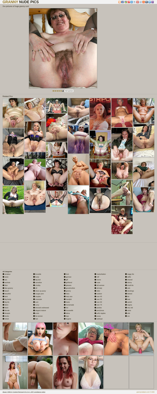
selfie (128, 277)
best (5, 296)
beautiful (7, 294)
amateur (7, 274)
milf (97, 277)
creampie (37, 299)
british (6, 319)
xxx (127, 316)
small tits (129, 285)
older (97, 291)
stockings (129, 291)
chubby (36, 285)
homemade (69, 305)
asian (6, 277)
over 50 (98, 299)
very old (129, 308)
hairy (66, 294)
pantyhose (99, 310)
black (5, 308)
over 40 (98, 296)
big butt (37, 280)
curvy (36, 305)
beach (6, 291)
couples (37, 296)
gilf (66, 280)
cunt (35, 302)
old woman (99, 285)
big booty (7, 299)
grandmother (69, 288)
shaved (128, 280)
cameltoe (37, 282)
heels (67, 302)
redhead (98, 319)
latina (67, 313)
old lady (98, 288)
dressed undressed (41, 308)
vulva (128, 310)
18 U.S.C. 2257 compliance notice (34, 392)
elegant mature (39, 310)
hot (66, 308)
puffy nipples (100, 313)
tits (127, 296)
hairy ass (68, 296)
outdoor (98, 294)
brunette (37, 274)
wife (127, 313)
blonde (6, 310)
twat (127, 299)
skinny (128, 282)
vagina (128, 305)
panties (98, 308)
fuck (66, 274)
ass (5, 280)
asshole (6, 282)
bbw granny (8, 288)
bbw (5, 285)
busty (36, 277)
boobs (6, 316)
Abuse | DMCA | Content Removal (13, 392)
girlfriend (68, 282)
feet (35, 319)
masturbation (100, 274)
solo (127, 288)
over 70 (98, 305)
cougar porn (38, 294)
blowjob (6, 313)
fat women (38, 316)
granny (67, 291)
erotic (36, 313)
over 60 (98, 302)
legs (66, 316)
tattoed (128, 294)
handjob (68, 299)
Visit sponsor (69, 91)
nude (97, 282)
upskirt (128, 302)
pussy (98, 316)
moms (98, 280)
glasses (67, 285)
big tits (6, 302)
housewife (68, 310)
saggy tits (129, 274)
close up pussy (39, 291)
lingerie (67, 319)
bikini (5, 305)
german (67, 277)
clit (35, 288)
